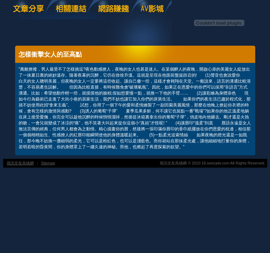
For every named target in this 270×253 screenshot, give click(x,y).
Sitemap (48, 163)
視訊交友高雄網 (20, 163)
